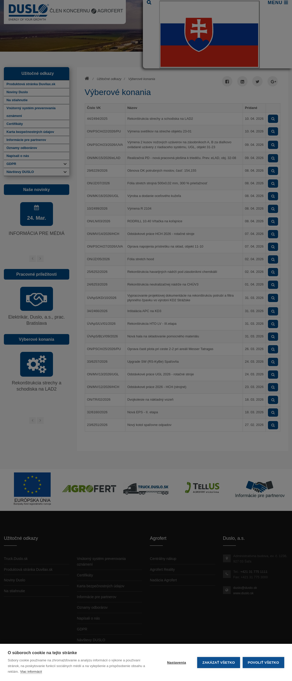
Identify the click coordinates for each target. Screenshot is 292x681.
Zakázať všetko (218, 662)
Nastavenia (176, 662)
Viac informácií (31, 672)
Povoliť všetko (263, 662)
